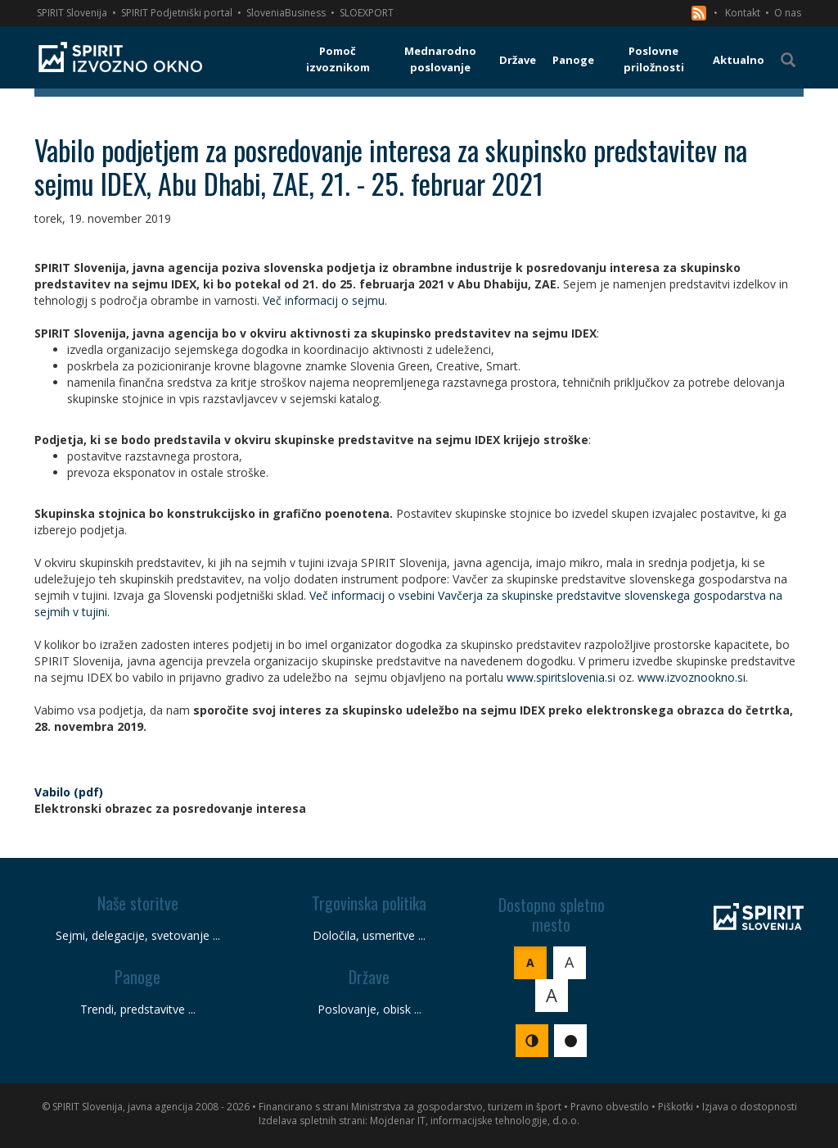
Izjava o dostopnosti (749, 1107)
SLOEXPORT (367, 13)
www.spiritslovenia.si (561, 677)
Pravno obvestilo (609, 1107)
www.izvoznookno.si (692, 677)
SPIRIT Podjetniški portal (176, 13)
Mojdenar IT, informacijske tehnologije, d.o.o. (474, 1121)
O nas (787, 13)
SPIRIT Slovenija (72, 13)
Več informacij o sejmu (324, 300)
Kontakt (742, 13)
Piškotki (675, 1107)
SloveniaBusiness (286, 13)
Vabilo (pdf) (68, 792)
